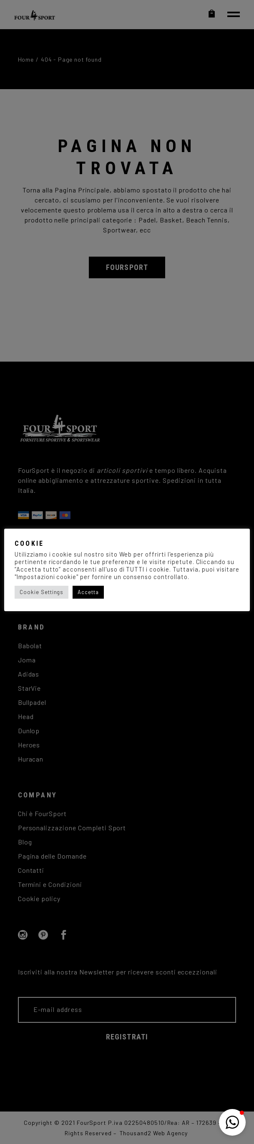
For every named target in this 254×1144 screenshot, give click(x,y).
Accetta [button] (88, 592)
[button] (232, 1122)
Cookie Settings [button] (41, 592)
